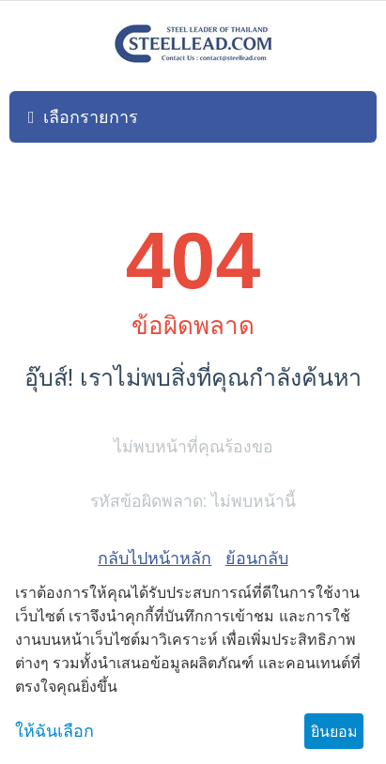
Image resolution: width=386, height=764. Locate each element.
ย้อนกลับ (256, 558)
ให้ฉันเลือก (54, 731)
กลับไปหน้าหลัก (154, 558)
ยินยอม (334, 732)
